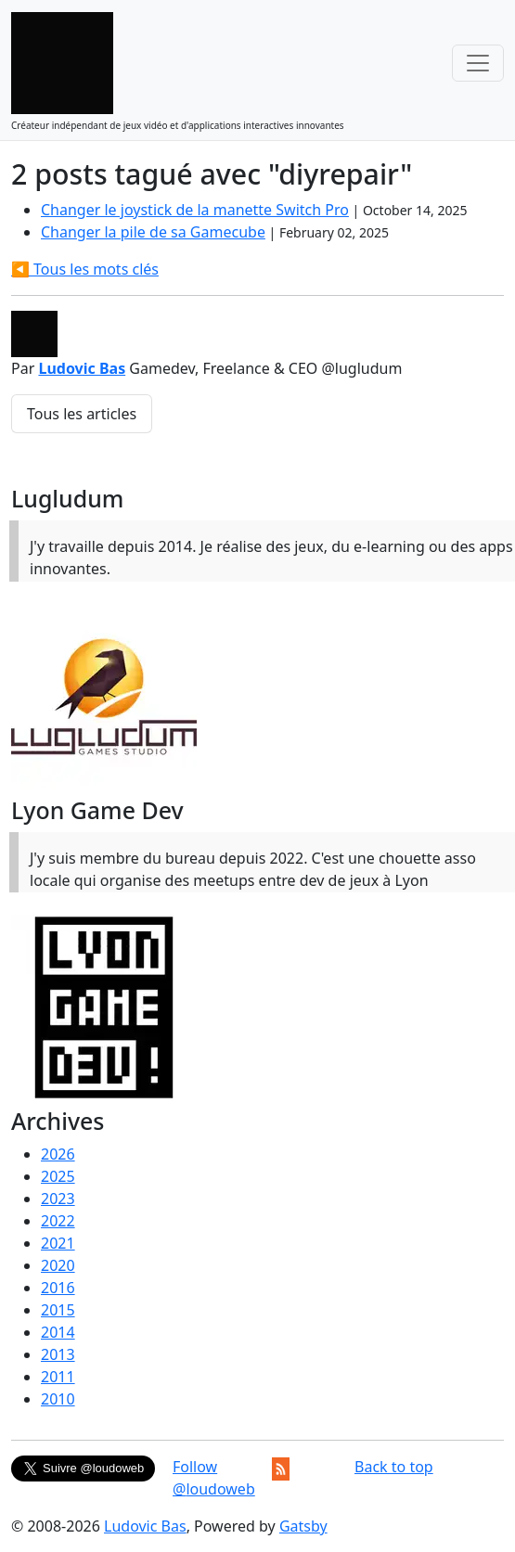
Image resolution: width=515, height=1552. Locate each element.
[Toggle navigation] (478, 63)
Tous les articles (81, 414)
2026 (58, 1154)
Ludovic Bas (81, 368)
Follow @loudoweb (214, 1477)
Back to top (393, 1466)
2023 (58, 1198)
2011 (58, 1376)
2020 (58, 1265)
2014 (58, 1332)
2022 (58, 1221)
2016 (58, 1287)
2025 (58, 1176)
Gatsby (303, 1526)
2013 (58, 1354)
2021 (58, 1243)
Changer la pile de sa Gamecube (153, 232)
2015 (58, 1310)
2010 (58, 1399)
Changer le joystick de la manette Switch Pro (195, 209)
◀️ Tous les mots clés (85, 269)
